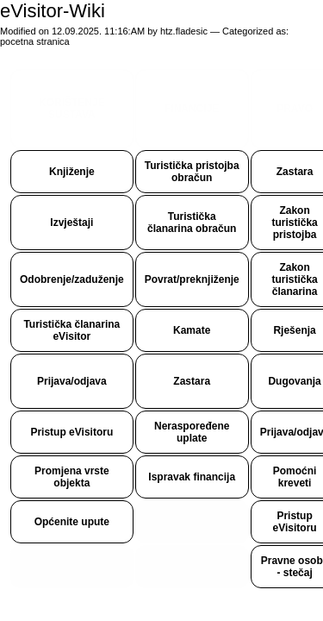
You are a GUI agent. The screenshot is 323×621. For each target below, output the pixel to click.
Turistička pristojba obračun (192, 172)
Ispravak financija (191, 477)
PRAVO (294, 109)
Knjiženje (72, 172)
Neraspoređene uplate (191, 432)
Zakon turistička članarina (294, 279)
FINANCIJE (192, 109)
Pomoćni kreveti (295, 477)
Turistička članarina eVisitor (71, 330)
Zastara (295, 172)
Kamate (191, 330)
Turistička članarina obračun (191, 222)
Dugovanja (294, 381)
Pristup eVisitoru (71, 432)
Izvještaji (71, 222)
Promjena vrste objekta (71, 477)
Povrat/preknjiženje (192, 279)
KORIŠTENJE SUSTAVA (72, 109)
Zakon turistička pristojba (294, 222)
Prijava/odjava (72, 381)
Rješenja (294, 330)
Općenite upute (71, 522)
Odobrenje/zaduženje (72, 279)
